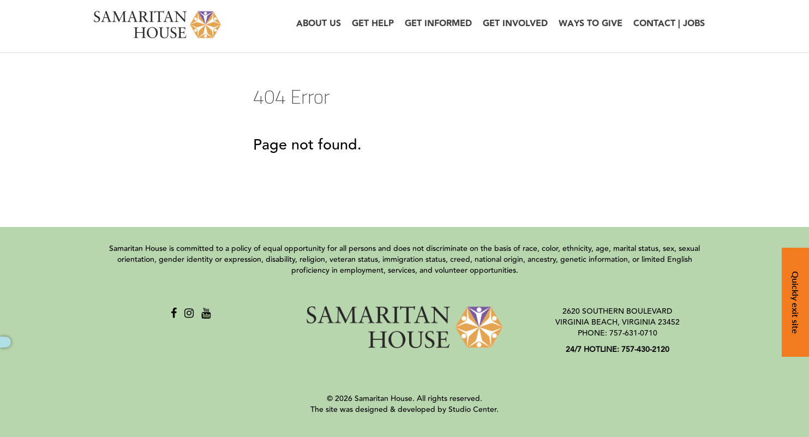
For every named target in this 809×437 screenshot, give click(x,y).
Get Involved (515, 24)
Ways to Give (590, 24)
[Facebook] (174, 313)
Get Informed (438, 24)
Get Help (373, 24)
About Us (318, 24)
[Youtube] (206, 313)
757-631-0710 (633, 333)
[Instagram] (189, 313)
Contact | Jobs (669, 24)
